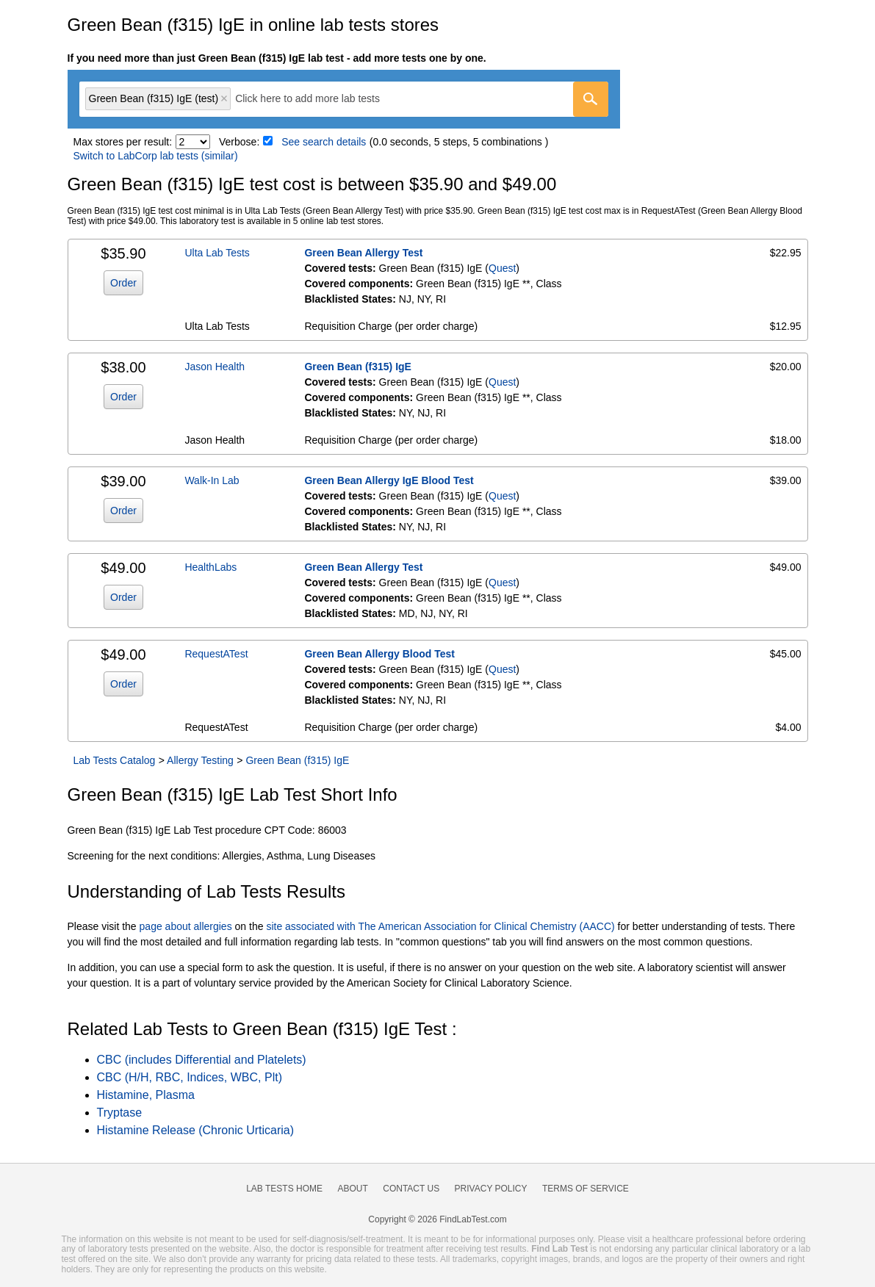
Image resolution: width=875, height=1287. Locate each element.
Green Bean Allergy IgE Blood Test (388, 480)
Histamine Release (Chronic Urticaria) (196, 1130)
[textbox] (318, 98)
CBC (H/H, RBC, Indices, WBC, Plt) (189, 1077)
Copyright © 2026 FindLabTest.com (437, 1219)
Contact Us (411, 1188)
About (352, 1188)
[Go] (590, 99)
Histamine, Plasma (146, 1095)
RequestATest (216, 654)
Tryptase (120, 1112)
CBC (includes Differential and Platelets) (201, 1059)
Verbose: (239, 142)
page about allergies (186, 926)
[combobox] (343, 99)
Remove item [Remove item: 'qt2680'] (224, 98)
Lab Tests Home (284, 1188)
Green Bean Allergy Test (363, 253)
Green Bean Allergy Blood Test (379, 654)
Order (123, 283)
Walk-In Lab (211, 480)
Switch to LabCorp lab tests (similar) (155, 156)
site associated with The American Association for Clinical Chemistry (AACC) (440, 926)
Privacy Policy (491, 1188)
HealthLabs (210, 567)
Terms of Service (585, 1188)
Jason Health (214, 366)
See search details (323, 142)
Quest (502, 268)
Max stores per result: (123, 142)
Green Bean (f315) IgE (357, 366)
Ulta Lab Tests (216, 253)
